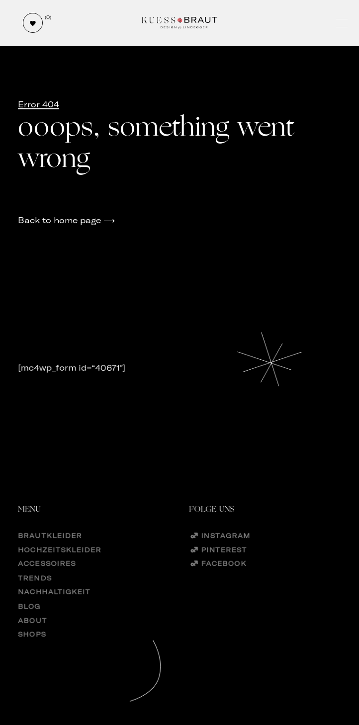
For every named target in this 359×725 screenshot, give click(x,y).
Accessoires (47, 574)
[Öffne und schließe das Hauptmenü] (343, 23)
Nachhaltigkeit (54, 603)
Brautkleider (50, 545)
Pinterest (224, 560)
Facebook (223, 574)
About (32, 633)
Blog (29, 618)
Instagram (225, 545)
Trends (35, 589)
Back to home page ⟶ (66, 220)
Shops (32, 647)
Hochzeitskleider (59, 560)
